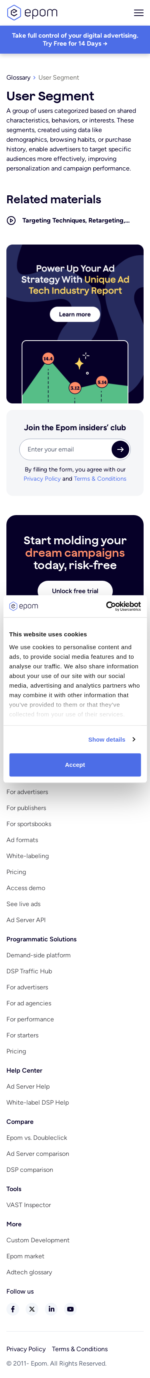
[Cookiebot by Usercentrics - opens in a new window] (107, 606)
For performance (30, 1019)
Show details (107, 739)
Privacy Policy (42, 478)
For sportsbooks (28, 824)
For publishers (26, 808)
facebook (12, 1309)
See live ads (23, 904)
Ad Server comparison (37, 1153)
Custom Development (38, 1240)
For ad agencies (28, 1003)
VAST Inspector (28, 1205)
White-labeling (27, 856)
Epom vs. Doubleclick (36, 1137)
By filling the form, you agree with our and (75, 474)
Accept (75, 764)
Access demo (25, 888)
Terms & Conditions (100, 478)
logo (32, 13)
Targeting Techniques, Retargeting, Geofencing (73, 221)
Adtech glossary (29, 1272)
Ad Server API (26, 920)
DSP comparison (29, 1169)
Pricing (16, 872)
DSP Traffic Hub (29, 971)
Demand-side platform (38, 955)
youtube (70, 1309)
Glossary (18, 77)
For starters (22, 1035)
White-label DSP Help (37, 1102)
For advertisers (27, 792)
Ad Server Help (28, 1086)
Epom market (25, 1256)
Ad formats (22, 840)
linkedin (51, 1309)
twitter (32, 1309)
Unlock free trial (75, 591)
